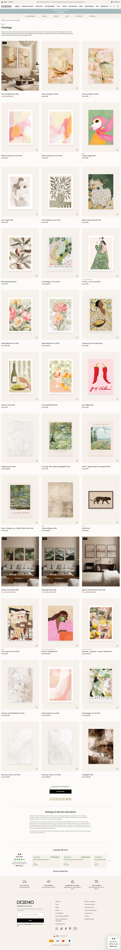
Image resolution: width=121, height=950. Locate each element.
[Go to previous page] (51, 799)
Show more (60, 791)
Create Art (39, 6)
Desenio (65, 945)
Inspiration (104, 6)
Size (67, 16)
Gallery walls (89, 6)
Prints (17, 6)
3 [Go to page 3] (60, 799)
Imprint (57, 907)
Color (44, 16)
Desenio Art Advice (90, 901)
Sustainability (59, 913)
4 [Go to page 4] (63, 799)
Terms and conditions (91, 910)
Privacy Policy (27, 924)
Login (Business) (60, 924)
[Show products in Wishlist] (114, 6)
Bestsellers (73, 6)
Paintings (17, 20)
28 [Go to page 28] (67, 799)
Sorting (93, 16)
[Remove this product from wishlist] (36, 88)
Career (57, 910)
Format (56, 16)
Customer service (90, 904)
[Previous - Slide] (30, 860)
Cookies (87, 916)
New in (65, 6)
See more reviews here (60, 871)
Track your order (89, 907)
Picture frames (50, 6)
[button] (114, 942)
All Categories (30, 16)
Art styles (79, 16)
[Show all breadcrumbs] (3, 20)
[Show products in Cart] (118, 6)
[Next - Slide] (109, 860)
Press (57, 904)
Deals (59, 6)
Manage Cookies (89, 919)
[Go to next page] (70, 799)
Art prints (9, 20)
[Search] (110, 6)
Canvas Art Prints (27, 6)
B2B (97, 6)
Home (81, 6)
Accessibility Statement (62, 916)
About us (58, 901)
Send (30, 920)
